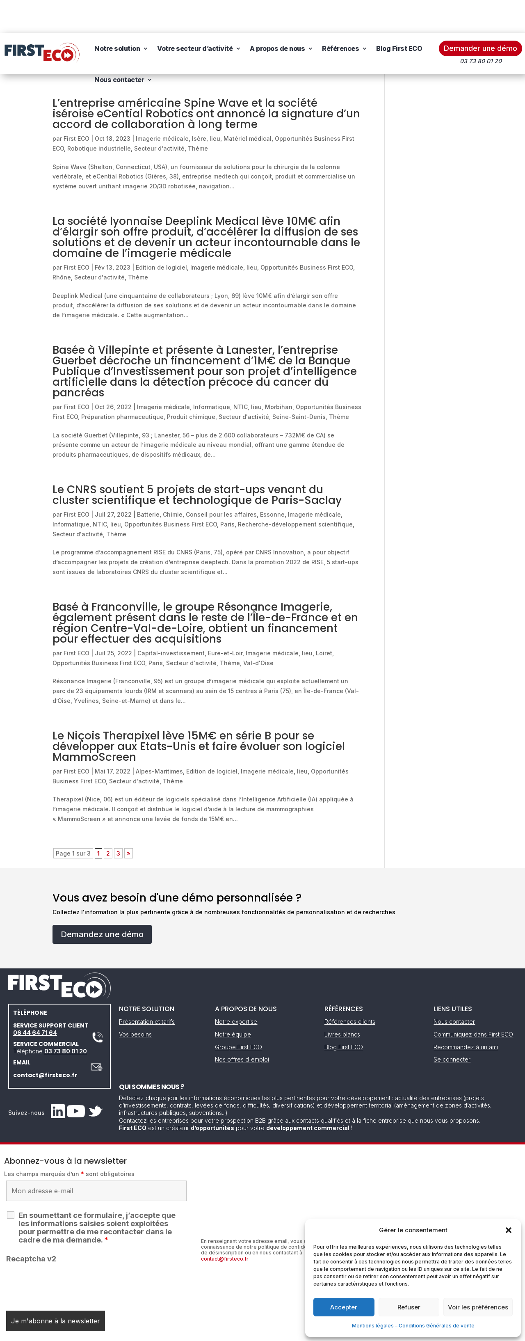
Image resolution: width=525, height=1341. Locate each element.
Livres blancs (342, 1001)
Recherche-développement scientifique (295, 491)
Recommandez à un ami (466, 1014)
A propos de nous (277, 15)
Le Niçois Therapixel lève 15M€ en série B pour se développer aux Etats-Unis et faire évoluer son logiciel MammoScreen (198, 714)
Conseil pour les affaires (221, 481)
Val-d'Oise (258, 630)
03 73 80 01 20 (65, 1018)
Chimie (173, 481)
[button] (508, 1230)
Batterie (148, 481)
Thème (198, 115)
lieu (215, 105)
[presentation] (68, 1252)
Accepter (343, 1307)
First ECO (76, 105)
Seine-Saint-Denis (299, 383)
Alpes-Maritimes (159, 738)
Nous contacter (119, 47)
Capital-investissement (171, 620)
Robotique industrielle (99, 115)
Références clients (349, 988)
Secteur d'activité (159, 115)
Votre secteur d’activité (195, 15)
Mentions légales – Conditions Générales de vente (413, 1326)
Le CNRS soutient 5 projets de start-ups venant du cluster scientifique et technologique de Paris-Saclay (197, 462)
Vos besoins (135, 1001)
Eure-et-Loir (225, 620)
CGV (258, 1331)
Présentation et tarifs (147, 988)
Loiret (324, 620)
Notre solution (117, 15)
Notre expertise (236, 988)
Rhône (61, 244)
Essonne (272, 481)
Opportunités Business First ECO (306, 234)
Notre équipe (233, 1001)
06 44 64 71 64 (35, 999)
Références (340, 15)
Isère (199, 105)
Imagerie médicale (162, 105)
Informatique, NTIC (220, 374)
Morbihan (278, 374)
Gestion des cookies (300, 1331)
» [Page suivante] (128, 820)
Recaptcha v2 (31, 1226)
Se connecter (452, 1026)
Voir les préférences (478, 1307)
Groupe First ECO (238, 1014)
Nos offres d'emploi (242, 1026)
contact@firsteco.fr (45, 1042)
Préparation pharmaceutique (122, 383)
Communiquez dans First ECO (473, 1001)
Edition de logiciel (161, 234)
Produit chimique (191, 383)
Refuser (408, 1307)
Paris (227, 491)
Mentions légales (221, 1331)
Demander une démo (480, 15)
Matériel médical (248, 105)
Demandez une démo (102, 901)
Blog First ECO (399, 15)
